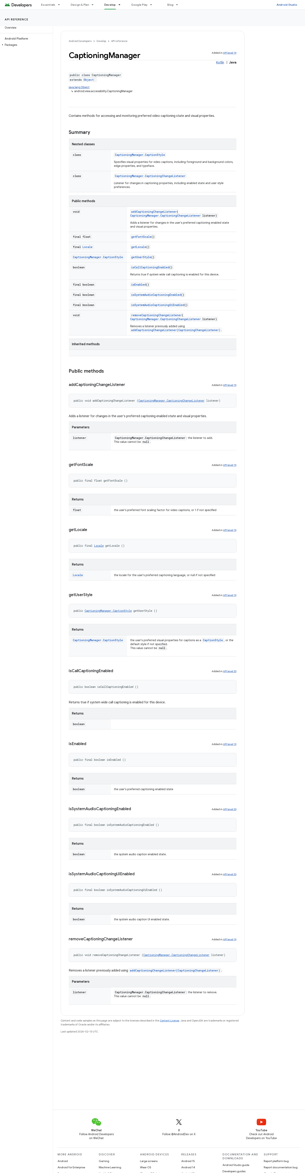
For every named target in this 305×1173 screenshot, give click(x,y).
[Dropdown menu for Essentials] (60, 4)
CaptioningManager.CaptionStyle (140, 155)
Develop (101, 41)
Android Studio (287, 4)
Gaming (104, 1161)
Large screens (149, 1161)
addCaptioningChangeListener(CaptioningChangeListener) (175, 330)
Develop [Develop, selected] (110, 4)
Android (63, 1161)
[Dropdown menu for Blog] (178, 4)
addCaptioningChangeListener (154, 211)
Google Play (139, 4)
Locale (87, 247)
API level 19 (229, 52)
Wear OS (145, 1167)
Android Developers (80, 41)
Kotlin (220, 62)
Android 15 (188, 1161)
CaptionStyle (213, 640)
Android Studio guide (236, 1165)
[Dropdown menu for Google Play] (152, 4)
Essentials (48, 4)
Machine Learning (110, 1167)
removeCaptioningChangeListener (156, 315)
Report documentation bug (281, 1167)
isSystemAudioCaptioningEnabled (156, 295)
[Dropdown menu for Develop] (121, 4)
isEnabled (138, 284)
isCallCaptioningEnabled (150, 267)
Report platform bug (276, 1161)
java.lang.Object (79, 87)
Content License (169, 1020)
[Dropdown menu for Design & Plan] (94, 4)
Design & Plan (80, 4)
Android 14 (188, 1167)
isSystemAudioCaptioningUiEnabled (157, 305)
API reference (16, 19)
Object (88, 80)
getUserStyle (141, 257)
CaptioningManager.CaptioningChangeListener (150, 176)
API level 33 (229, 671)
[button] (25, 45)
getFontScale (141, 237)
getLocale (138, 247)
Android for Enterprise (71, 1167)
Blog (170, 4)
